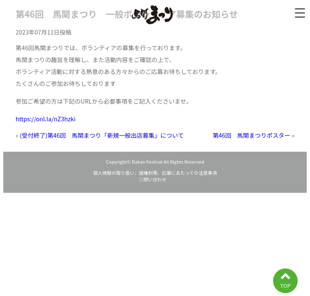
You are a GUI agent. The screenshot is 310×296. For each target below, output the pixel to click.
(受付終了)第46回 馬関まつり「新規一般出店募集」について (102, 135)
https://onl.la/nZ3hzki (46, 118)
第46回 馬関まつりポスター (251, 135)
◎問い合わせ (155, 179)
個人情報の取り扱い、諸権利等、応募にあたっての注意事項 (155, 172)
